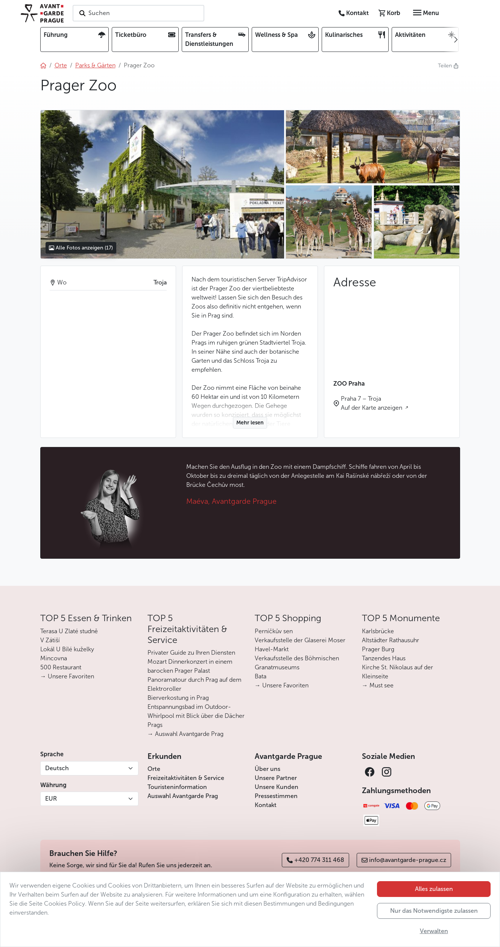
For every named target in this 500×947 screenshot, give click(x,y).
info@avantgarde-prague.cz (404, 859)
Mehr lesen (250, 423)
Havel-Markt (272, 649)
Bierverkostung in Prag (178, 697)
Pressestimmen (276, 796)
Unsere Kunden (276, 786)
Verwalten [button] (434, 931)
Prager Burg (378, 649)
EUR (51, 798)
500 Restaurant (60, 667)
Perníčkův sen (274, 631)
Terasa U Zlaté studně (69, 631)
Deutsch (57, 768)
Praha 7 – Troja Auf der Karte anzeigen (372, 403)
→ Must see (378, 685)
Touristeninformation (177, 786)
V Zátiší (50, 640)
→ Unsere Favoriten (67, 676)
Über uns (267, 768)
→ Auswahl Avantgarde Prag (185, 733)
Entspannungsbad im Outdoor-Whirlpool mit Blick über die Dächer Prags (196, 715)
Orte (153, 768)
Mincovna (53, 658)
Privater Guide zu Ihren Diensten (191, 652)
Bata (260, 676)
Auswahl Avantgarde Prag (182, 796)
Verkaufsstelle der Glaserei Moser (300, 640)
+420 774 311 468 (315, 859)
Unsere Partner (276, 777)
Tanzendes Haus (384, 658)
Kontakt (266, 805)
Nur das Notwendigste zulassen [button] (434, 910)
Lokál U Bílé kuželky (67, 649)
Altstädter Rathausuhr (390, 640)
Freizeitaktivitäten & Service (185, 777)
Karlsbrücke (378, 631)
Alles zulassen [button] (434, 888)
